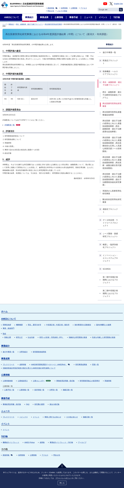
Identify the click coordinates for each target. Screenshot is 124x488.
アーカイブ (82, 442)
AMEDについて (8, 319)
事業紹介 (11, 24)
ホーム (4, 311)
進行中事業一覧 (8, 352)
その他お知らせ (72, 417)
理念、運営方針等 (34, 325)
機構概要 (19, 325)
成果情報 (22, 364)
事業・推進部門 (8, 328)
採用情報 (64, 8)
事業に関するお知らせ (53, 417)
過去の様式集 (54, 404)
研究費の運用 (39, 404)
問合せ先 (50, 11)
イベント (36, 417)
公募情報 (5, 375)
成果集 (42, 442)
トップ (4, 24)
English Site (118, 4)
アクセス (83, 8)
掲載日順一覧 (68, 390)
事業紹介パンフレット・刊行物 (61, 442)
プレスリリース (8, 364)
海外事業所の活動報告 (82, 325)
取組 (4, 334)
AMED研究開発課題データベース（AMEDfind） (50, 364)
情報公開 (7, 337)
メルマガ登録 (62, 11)
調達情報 (52, 8)
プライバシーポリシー (63, 478)
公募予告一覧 (9, 390)
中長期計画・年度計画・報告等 (57, 325)
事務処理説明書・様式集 (65, 381)
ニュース (5, 411)
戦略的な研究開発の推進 (78, 337)
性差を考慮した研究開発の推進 (103, 337)
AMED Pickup (29, 442)
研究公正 (19, 337)
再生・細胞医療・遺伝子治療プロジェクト (29, 24)
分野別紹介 (23, 352)
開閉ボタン (100, 60)
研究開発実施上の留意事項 (90, 381)
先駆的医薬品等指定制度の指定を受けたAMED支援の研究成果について (29, 368)
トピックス (23, 417)
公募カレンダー (42, 381)
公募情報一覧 (24, 390)
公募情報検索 (8, 381)
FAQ (27, 404)
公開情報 (74, 8)
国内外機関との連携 (103, 325)
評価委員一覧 (12, 125)
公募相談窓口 (23, 381)
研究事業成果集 (81, 364)
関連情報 (108, 381)
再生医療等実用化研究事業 (53, 24)
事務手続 (5, 398)
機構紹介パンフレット (11, 442)
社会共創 (31, 337)
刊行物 (4, 436)
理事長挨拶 (7, 325)
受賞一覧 (95, 364)
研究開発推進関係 (39, 352)
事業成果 (5, 358)
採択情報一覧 (39, 390)
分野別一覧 (53, 390)
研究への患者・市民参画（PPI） (51, 337)
